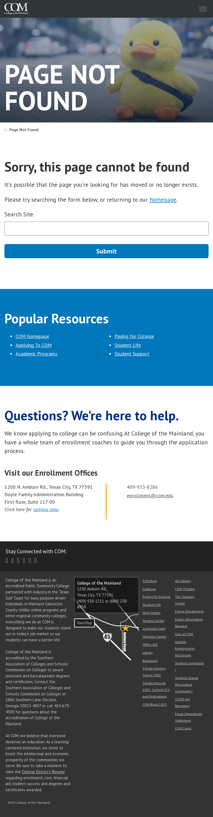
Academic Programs (36, 353)
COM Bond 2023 (155, 704)
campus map (46, 509)
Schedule (150, 581)
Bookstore (150, 661)
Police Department (189, 611)
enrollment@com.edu (150, 495)
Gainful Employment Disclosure (184, 648)
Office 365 (150, 644)
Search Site (18, 214)
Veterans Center (155, 636)
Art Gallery (183, 581)
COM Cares (183, 728)
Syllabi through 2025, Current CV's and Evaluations (156, 689)
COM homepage (32, 336)
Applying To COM (34, 345)
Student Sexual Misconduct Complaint (186, 684)
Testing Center (153, 621)
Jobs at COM (184, 634)
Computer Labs (154, 628)
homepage (162, 199)
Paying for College (134, 336)
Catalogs (149, 589)
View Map (84, 623)
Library (148, 652)
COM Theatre (185, 589)
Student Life (128, 345)
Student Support (132, 353)
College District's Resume (43, 771)
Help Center (152, 613)
